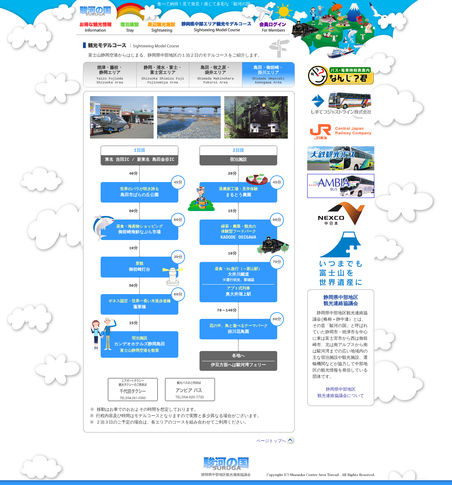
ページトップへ (271, 441)
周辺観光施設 (160, 27)
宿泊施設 (129, 27)
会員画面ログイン (272, 27)
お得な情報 (95, 27)
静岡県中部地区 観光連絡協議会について (340, 392)
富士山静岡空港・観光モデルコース (216, 27)
